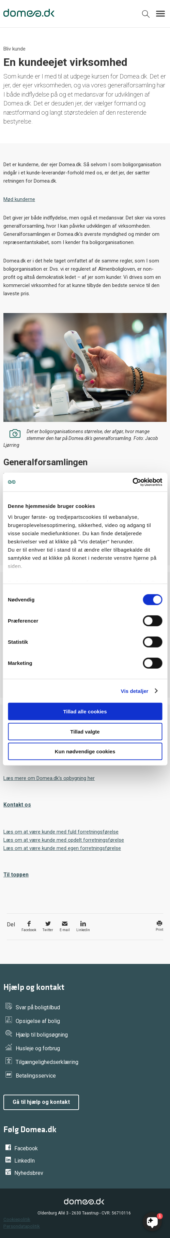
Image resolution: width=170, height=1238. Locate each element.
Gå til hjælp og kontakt (41, 1102)
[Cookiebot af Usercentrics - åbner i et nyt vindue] (132, 482)
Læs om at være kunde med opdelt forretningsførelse (63, 840)
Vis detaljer (135, 691)
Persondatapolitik (21, 1226)
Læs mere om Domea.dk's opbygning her (49, 778)
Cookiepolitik (16, 1219)
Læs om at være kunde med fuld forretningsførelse (61, 832)
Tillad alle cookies (85, 711)
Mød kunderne (19, 199)
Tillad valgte (84, 731)
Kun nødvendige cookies (85, 751)
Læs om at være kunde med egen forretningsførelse (62, 848)
